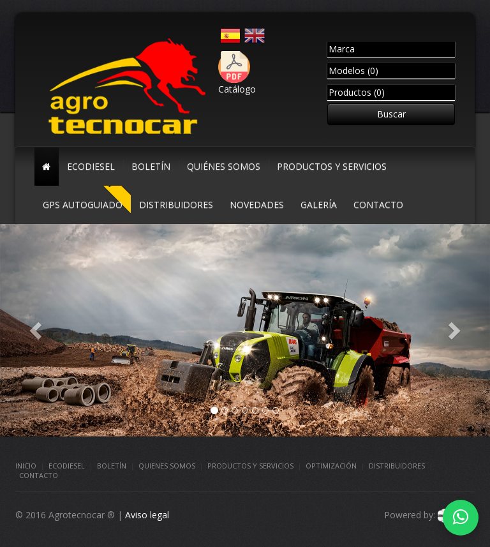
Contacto (38, 475)
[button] (36, 330)
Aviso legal (147, 515)
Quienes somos (166, 465)
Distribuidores (397, 465)
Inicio (25, 465)
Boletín (111, 465)
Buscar (391, 114)
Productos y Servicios (250, 465)
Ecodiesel (66, 465)
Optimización (331, 465)
